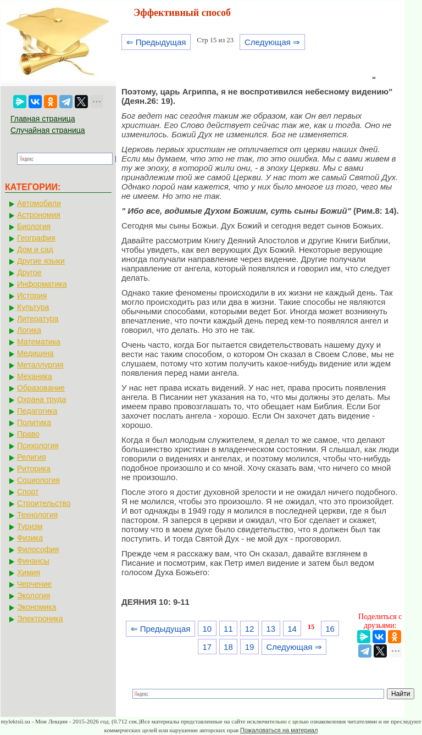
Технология (37, 514)
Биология (34, 226)
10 (207, 628)
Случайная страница (47, 130)
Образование (41, 387)
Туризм (29, 526)
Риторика (34, 468)
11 (228, 628)
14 (292, 628)
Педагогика (37, 411)
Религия (31, 457)
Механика (34, 376)
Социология (38, 480)
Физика (30, 537)
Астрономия (38, 214)
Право (28, 434)
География (36, 237)
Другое (29, 272)
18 (228, 647)
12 (249, 628)
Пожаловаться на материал (279, 730)
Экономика (36, 607)
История (32, 295)
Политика (34, 422)
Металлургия (40, 364)
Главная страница (42, 118)
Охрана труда (41, 399)
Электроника (40, 618)
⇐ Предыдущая (156, 42)
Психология (38, 445)
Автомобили (39, 203)
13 (270, 628)
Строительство (43, 503)
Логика (29, 330)
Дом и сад (35, 249)
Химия (28, 572)
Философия (38, 549)
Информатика (41, 284)
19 (249, 647)
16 (330, 628)
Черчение (34, 584)
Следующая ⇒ (272, 42)
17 (207, 647)
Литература (37, 318)
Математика (38, 341)
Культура (33, 307)
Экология (33, 595)
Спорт (27, 491)
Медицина (35, 353)
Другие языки (41, 261)
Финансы (33, 560)
